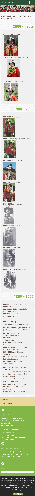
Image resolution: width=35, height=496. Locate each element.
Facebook (15, 429)
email (5, 429)
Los (3, 476)
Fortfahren (18, 494)
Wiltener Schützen (7, 2)
